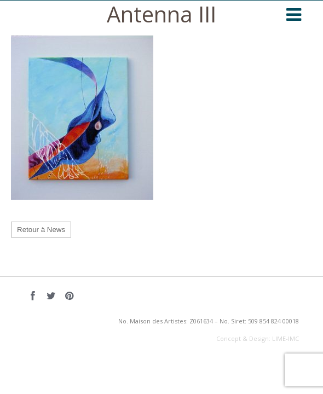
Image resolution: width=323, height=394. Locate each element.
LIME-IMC (285, 338)
